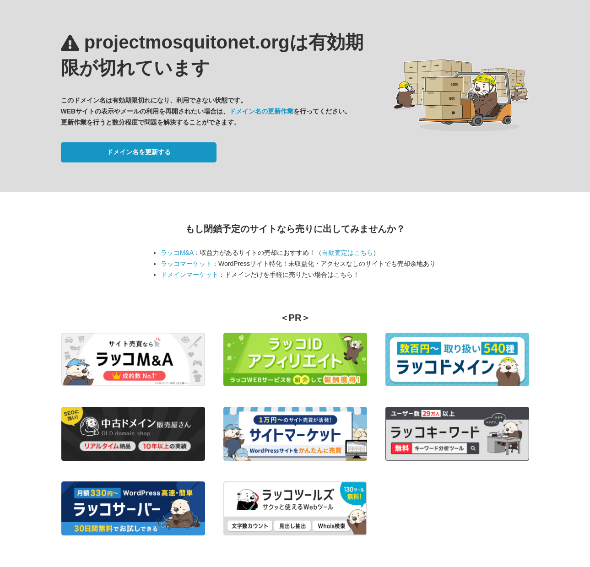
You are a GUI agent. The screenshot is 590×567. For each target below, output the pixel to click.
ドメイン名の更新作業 (261, 111)
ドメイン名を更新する (139, 152)
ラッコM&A (177, 252)
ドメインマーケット (189, 274)
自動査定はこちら (347, 252)
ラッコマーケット (186, 263)
